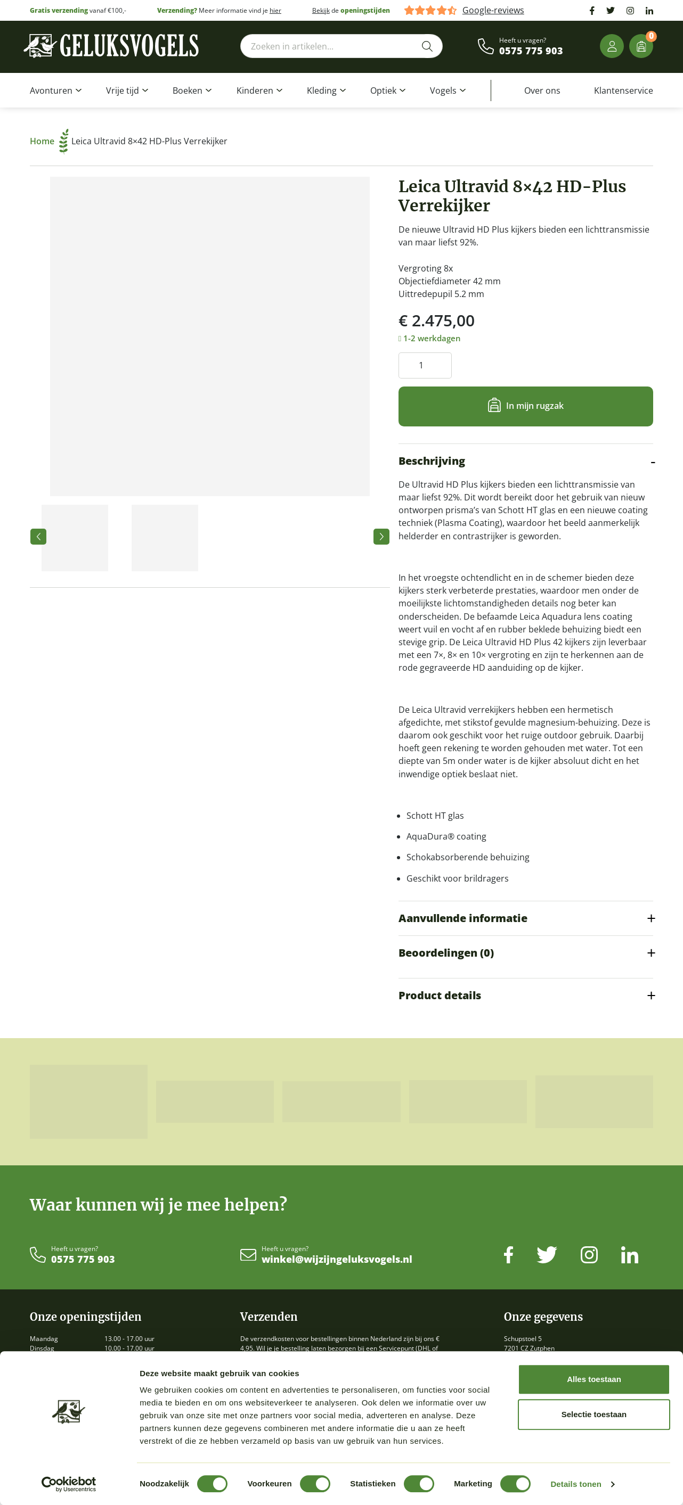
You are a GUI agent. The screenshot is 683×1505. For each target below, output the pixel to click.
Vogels (443, 90)
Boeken (187, 90)
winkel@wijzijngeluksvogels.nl (337, 1259)
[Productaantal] (425, 365)
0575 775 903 (531, 51)
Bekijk (321, 10)
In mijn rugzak (535, 406)
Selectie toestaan (594, 1414)
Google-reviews (493, 10)
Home (49, 141)
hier (275, 10)
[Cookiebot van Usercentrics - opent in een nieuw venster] (69, 1484)
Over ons (542, 90)
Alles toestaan (594, 1379)
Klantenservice (623, 90)
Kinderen (255, 90)
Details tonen (575, 1483)
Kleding (322, 90)
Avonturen (51, 90)
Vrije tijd (122, 90)
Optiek (383, 90)
